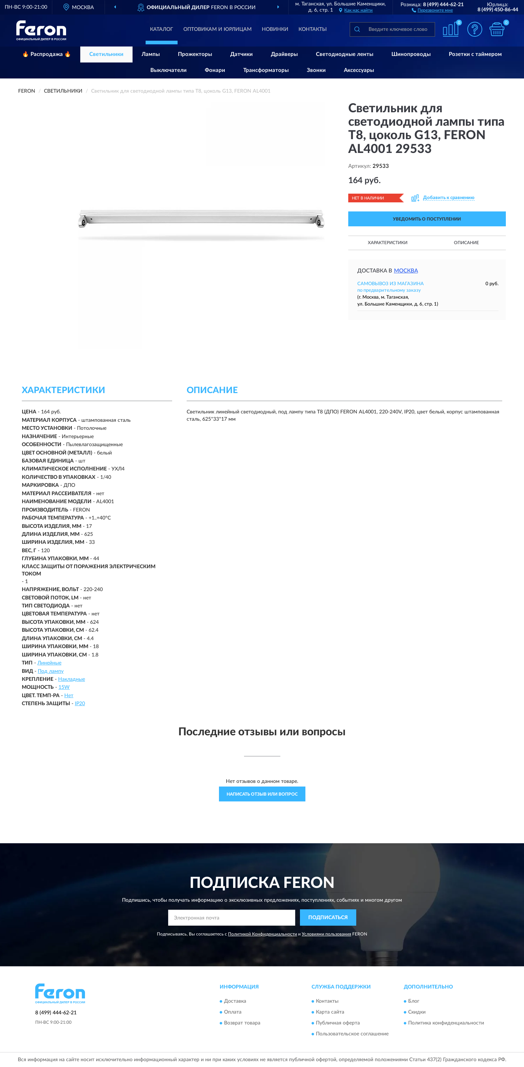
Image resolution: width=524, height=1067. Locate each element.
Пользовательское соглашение (352, 1033)
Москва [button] (406, 271)
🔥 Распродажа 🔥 (46, 54)
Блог (413, 1001)
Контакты (312, 29)
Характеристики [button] (387, 243)
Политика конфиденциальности (446, 1023)
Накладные (71, 679)
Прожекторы (195, 54)
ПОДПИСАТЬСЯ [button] (328, 917)
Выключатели (168, 70)
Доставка (235, 1001)
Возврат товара (242, 1023)
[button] (432, 10)
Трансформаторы (266, 70)
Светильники (106, 54)
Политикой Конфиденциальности (262, 934)
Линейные (49, 663)
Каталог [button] (161, 29)
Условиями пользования (326, 934)
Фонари (215, 70)
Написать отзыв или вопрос (262, 794)
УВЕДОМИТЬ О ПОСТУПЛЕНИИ (427, 219)
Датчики (241, 54)
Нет (68, 695)
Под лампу (51, 671)
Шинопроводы (411, 54)
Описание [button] (466, 243)
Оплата (232, 1012)
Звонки (316, 70)
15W (64, 687)
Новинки (275, 29)
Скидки (417, 1012)
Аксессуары (359, 70)
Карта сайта (330, 1012)
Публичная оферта (338, 1023)
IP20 (80, 703)
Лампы (151, 54)
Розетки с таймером (475, 54)
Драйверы (284, 54)
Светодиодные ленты (344, 54)
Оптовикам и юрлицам (217, 29)
